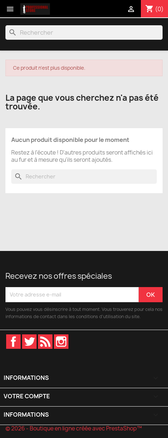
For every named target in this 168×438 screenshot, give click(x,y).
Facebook (13, 341)
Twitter (29, 341)
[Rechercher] (84, 32)
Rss (45, 341)
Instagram (61, 341)
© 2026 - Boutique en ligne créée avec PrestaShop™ (73, 428)
